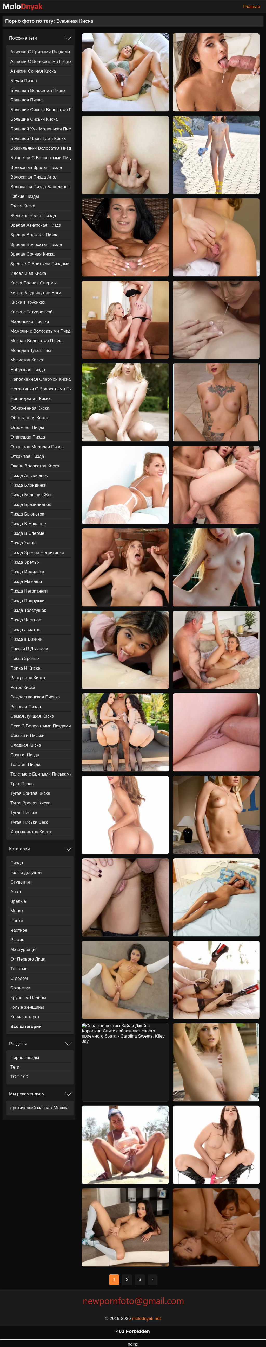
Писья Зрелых (24, 658)
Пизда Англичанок (29, 475)
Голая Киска (22, 206)
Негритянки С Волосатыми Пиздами (40, 388)
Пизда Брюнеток (27, 514)
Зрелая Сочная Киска (32, 254)
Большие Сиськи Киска (34, 119)
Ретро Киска (22, 687)
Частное (18, 930)
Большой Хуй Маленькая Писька (40, 128)
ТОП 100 (19, 1076)
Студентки (21, 882)
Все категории (26, 1026)
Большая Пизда (26, 100)
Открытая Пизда (27, 456)
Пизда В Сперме (27, 533)
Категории (19, 849)
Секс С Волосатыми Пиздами (40, 725)
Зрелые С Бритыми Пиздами (40, 263)
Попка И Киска (25, 668)
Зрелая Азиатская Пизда (35, 225)
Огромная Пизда (27, 427)
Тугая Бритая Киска (30, 793)
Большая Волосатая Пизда (38, 90)
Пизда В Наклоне (28, 523)
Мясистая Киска (26, 360)
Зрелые (18, 901)
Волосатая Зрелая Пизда (36, 167)
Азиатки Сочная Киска (33, 71)
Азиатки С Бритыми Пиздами (40, 51)
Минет (16, 910)
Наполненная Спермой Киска (40, 379)
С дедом (19, 978)
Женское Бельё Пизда (33, 215)
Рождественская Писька (35, 697)
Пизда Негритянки (29, 591)
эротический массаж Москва (39, 1107)
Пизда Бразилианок (30, 504)
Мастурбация (24, 949)
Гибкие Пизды (24, 196)
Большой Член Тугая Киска (38, 138)
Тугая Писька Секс (29, 822)
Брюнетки (20, 988)
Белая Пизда (23, 80)
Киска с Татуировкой (31, 311)
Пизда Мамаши (26, 581)
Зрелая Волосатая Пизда (36, 244)
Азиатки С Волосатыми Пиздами (40, 61)
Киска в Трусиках (27, 302)
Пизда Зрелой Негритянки (37, 552)
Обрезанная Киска (29, 417)
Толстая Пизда (25, 764)
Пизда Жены (23, 543)
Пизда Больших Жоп (31, 494)
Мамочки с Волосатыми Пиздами (40, 331)
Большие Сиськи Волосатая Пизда (40, 109)
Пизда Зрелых (24, 562)
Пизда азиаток (25, 629)
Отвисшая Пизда (27, 437)
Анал (15, 891)
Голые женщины (27, 1007)
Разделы (18, 1043)
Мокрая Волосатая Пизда (36, 340)
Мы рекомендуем (27, 1093)
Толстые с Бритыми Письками (40, 774)
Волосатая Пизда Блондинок (39, 186)
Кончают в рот (24, 1016)
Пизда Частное (25, 620)
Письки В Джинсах (29, 648)
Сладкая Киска (25, 745)
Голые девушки (26, 872)
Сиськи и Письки (27, 735)
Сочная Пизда (24, 754)
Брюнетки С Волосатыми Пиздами (40, 157)
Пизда (16, 862)
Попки (16, 920)
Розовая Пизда (25, 706)
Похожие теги (23, 38)
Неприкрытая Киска (30, 398)
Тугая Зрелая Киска (30, 802)
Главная (251, 6)
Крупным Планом (28, 997)
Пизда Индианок (27, 571)
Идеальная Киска (28, 273)
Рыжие (17, 939)
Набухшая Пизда (27, 369)
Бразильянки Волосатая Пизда (40, 148)
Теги (14, 1067)
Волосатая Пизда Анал (34, 177)
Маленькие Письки (29, 321)
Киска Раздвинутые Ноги (35, 292)
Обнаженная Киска (29, 408)
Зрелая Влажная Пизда (34, 234)
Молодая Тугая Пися (31, 350)
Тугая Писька (23, 812)
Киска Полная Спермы (33, 283)
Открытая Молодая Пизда (37, 446)
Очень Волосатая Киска (34, 465)
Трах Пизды (22, 783)
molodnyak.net (146, 1318)
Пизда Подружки (27, 600)
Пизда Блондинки (28, 485)
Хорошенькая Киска (30, 831)
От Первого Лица (27, 959)
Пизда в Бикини (26, 639)
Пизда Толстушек (28, 610)
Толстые (19, 968)
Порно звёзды (24, 1057)
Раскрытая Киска (27, 677)
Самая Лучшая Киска (32, 716)
